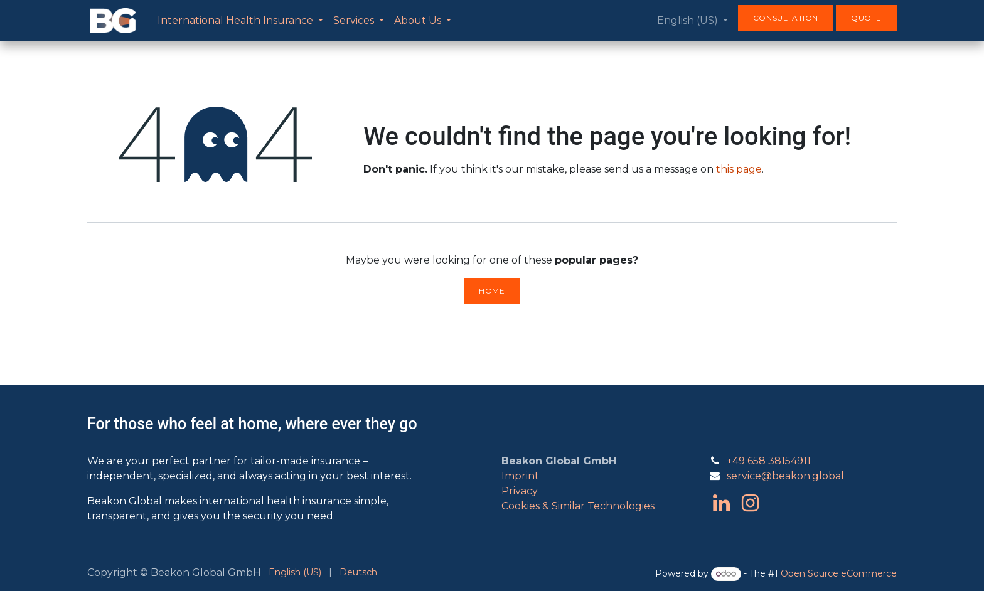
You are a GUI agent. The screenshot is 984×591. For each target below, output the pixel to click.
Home (492, 291)
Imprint (520, 476)
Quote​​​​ (866, 18)
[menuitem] (240, 20)
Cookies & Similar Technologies (578, 506)
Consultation (785, 18)
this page (739, 169)
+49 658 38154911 (769, 461)
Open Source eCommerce (839, 573)
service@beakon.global (785, 476)
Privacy (519, 491)
